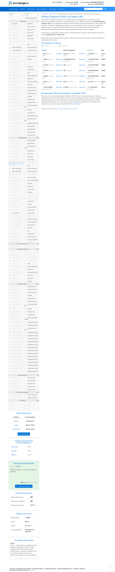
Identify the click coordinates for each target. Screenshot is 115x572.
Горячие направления (31, 18)
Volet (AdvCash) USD (17, 81)
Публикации (53, 9)
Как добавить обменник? (50, 568)
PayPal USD (15, 78)
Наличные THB (16, 389)
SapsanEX (14, 451)
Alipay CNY (14, 84)
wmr (13, 403)
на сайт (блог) (73, 108)
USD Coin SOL (15, 201)
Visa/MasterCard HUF (17, 347)
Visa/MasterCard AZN (17, 371)
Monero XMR (15, 38)
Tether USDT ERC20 (16, 47)
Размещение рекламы (37, 568)
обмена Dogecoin (75, 104)
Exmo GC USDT (15, 246)
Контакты (61, 9)
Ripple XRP (14, 35)
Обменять (59, 53)
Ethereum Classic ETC (17, 219)
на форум (67, 108)
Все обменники (24, 434)
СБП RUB (14, 96)
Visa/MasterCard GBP (17, 332)
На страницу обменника (23, 486)
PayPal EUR (15, 278)
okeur (13, 409)
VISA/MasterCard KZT (17, 338)
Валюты (22, 9)
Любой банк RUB (16, 90)
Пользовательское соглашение (24, 568)
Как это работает (42, 9)
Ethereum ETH (15, 29)
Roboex (16, 421)
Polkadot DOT (15, 233)
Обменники (31, 9)
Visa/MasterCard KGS (17, 362)
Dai (13, 230)
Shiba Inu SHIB (15, 210)
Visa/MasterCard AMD (17, 341)
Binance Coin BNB (16, 207)
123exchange (16, 429)
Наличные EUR (16, 132)
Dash (13, 44)
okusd (13, 406)
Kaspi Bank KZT (15, 112)
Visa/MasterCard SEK (17, 353)
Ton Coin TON (15, 69)
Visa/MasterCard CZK (17, 359)
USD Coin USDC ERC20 (17, 180)
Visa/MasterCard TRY (17, 350)
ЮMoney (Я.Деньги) (17, 75)
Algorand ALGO (16, 224)
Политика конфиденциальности (64, 568)
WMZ (13, 72)
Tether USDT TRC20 (16, 50)
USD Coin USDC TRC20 (17, 198)
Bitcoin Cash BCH (16, 26)
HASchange (14, 446)
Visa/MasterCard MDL (17, 344)
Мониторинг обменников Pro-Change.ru (19, 570)
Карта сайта (12, 568)
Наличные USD (16, 126)
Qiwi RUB (14, 254)
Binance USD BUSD (16, 221)
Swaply (16, 425)
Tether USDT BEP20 (16, 53)
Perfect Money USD (16, 257)
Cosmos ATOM (15, 213)
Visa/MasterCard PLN (17, 356)
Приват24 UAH (15, 311)
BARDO (13, 455)
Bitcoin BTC (15, 23)
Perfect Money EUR (16, 260)
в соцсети (61, 108)
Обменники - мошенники (79, 568)
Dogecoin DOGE (16, 41)
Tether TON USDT (16, 56)
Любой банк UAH (16, 93)
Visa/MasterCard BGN (17, 368)
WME (13, 251)
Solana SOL (15, 66)
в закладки (55, 108)
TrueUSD (14, 204)
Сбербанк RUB (15, 99)
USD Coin (14, 195)
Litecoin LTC (15, 32)
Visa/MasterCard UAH (17, 123)
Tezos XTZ (14, 227)
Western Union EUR (16, 397)
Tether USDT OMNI (16, 216)
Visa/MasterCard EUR (17, 322)
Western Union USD (16, 394)
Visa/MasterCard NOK (17, 365)
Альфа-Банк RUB (16, 102)
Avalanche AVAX (16, 236)
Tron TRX (14, 59)
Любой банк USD (16, 87)
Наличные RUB (16, 129)
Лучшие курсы (13, 9)
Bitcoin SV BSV (15, 143)
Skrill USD (14, 281)
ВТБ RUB (14, 109)
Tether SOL (14, 192)
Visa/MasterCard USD (17, 115)
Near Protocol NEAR (17, 239)
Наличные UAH (16, 135)
